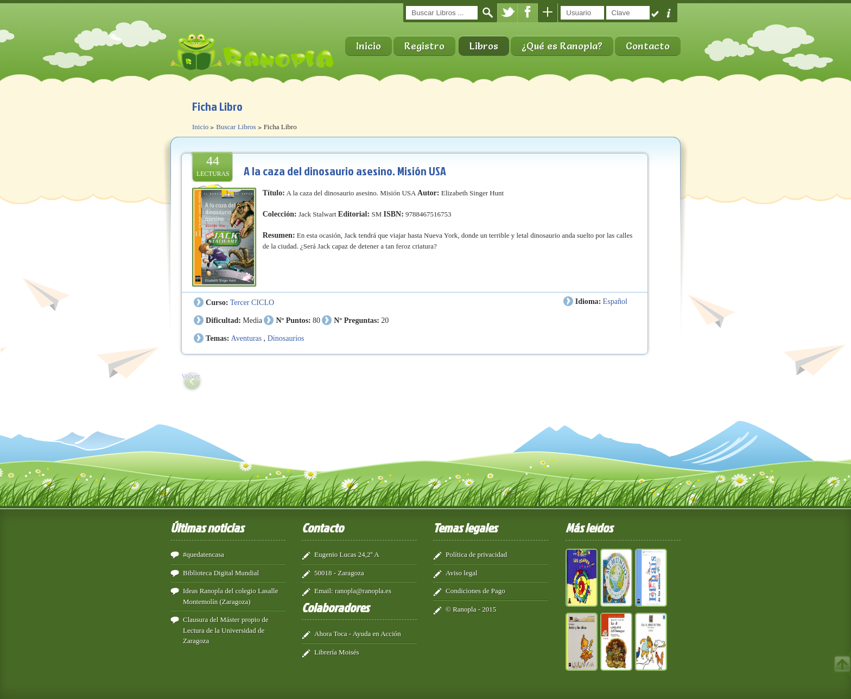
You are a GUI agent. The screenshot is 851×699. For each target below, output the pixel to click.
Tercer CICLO (252, 302)
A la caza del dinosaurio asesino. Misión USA (345, 170)
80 (316, 320)
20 (385, 320)
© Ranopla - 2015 (471, 609)
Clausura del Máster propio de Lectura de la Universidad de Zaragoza (225, 630)
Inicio (368, 46)
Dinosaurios (286, 338)
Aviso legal (462, 573)
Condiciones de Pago (475, 591)
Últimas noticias (207, 527)
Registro (424, 46)
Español (615, 301)
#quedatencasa (203, 554)
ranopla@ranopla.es (363, 591)
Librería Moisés (336, 652)
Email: (323, 591)
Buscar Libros (236, 127)
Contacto (648, 46)
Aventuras (246, 338)
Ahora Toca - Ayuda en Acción (357, 634)
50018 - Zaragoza (339, 573)
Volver (190, 376)
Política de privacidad (476, 554)
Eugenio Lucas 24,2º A (346, 554)
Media (252, 320)
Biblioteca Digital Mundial (221, 573)
